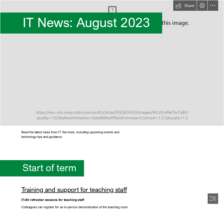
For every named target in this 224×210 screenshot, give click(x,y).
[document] (112, 105)
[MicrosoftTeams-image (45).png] (112, 63)
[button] (185, 5)
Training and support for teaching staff (74, 189)
